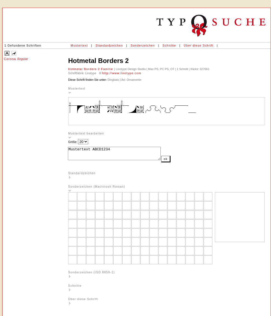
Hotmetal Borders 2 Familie (91, 69)
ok (176, 161)
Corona (16, 59)
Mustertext (79, 45)
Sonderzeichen (143, 45)
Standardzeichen (109, 45)
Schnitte (169, 45)
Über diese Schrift (199, 45)
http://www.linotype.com (121, 73)
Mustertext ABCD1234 (119, 154)
